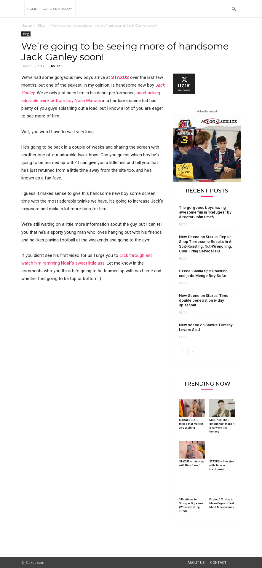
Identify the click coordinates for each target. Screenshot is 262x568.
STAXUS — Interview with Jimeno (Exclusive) (221, 465)
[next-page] (192, 351)
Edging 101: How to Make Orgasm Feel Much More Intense (221, 503)
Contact (218, 563)
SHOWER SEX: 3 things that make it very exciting (191, 424)
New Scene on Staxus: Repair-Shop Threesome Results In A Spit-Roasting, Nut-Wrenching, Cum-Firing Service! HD (205, 244)
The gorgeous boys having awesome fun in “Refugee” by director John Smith (205, 212)
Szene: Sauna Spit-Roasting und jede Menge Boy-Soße (203, 273)
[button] (233, 9)
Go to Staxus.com (58, 9)
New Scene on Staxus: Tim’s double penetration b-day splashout (203, 300)
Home (32, 9)
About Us (196, 563)
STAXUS (120, 77)
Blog (41, 25)
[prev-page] (182, 351)
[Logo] (22, 9)
